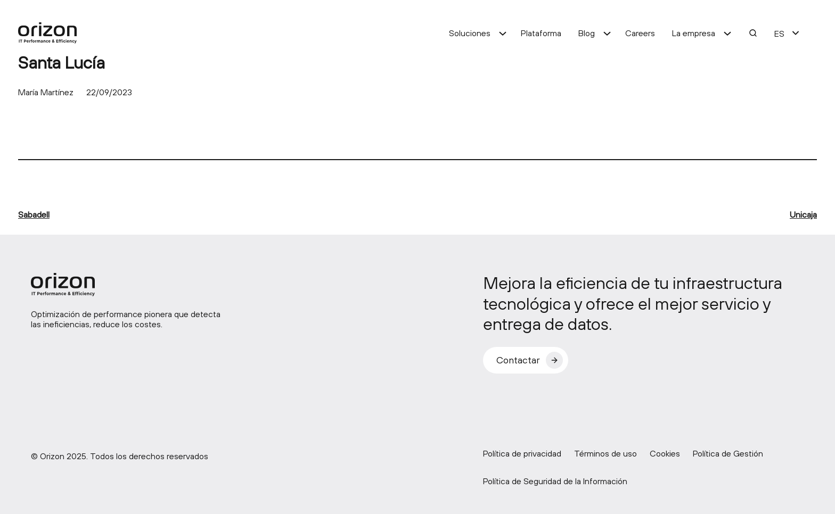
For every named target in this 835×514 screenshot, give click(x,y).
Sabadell (34, 214)
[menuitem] (779, 33)
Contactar (518, 360)
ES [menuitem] (779, 33)
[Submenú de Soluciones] (502, 33)
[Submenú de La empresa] (727, 33)
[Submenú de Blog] (607, 33)
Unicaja (803, 214)
